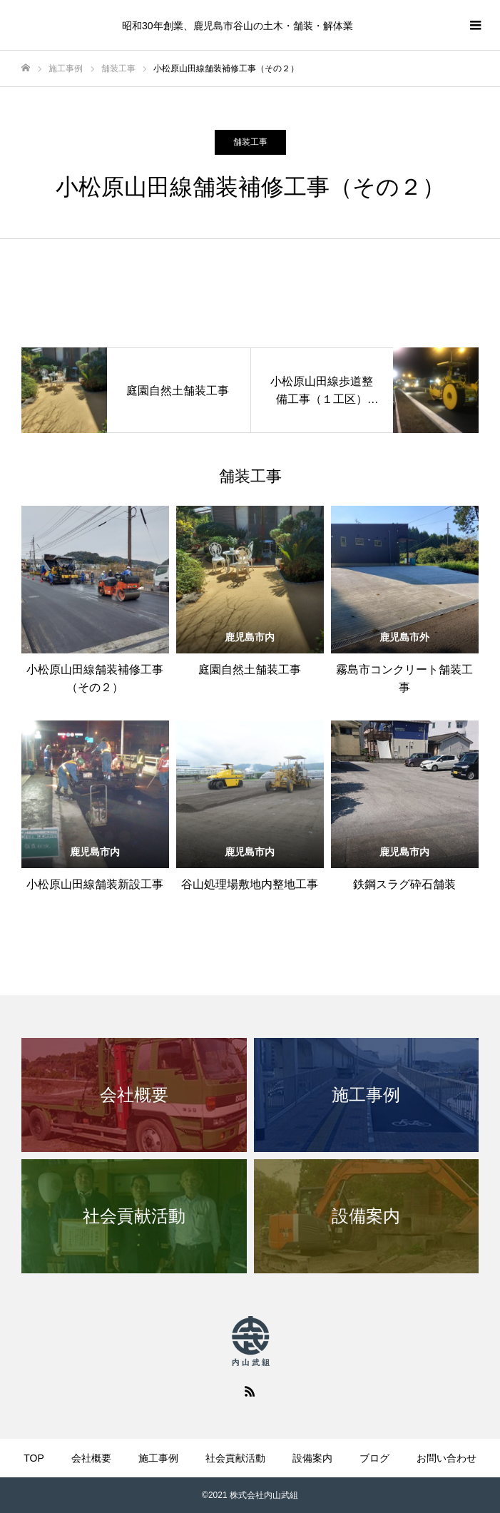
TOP (34, 1458)
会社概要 (91, 1458)
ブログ (374, 1458)
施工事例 (158, 1458)
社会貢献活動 (235, 1458)
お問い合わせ (446, 1458)
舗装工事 (250, 142)
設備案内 (312, 1458)
